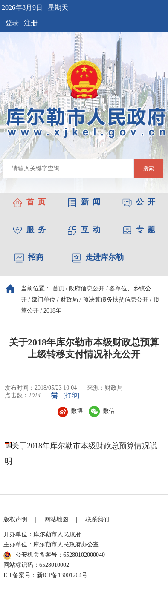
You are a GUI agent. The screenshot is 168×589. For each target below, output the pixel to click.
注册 (31, 22)
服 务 (29, 229)
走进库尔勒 (98, 257)
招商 (28, 257)
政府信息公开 (86, 288)
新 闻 (83, 202)
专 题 (138, 229)
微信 (102, 411)
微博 (70, 411)
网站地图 (56, 519)
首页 (58, 288)
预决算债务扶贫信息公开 (115, 299)
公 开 (138, 202)
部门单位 (43, 299)
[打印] (71, 395)
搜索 (148, 168)
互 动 (83, 229)
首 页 (29, 202)
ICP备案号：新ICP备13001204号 (45, 575)
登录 (12, 22)
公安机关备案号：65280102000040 (54, 555)
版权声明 (15, 519)
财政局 (69, 299)
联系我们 (97, 519)
